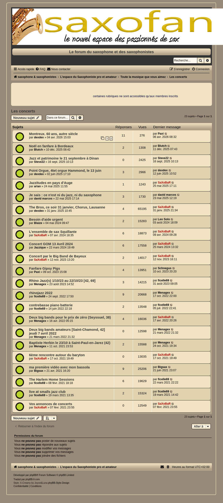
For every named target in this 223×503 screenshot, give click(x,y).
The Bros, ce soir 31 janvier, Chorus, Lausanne (67, 207)
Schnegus (165, 268)
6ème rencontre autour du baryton (57, 355)
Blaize (38, 223)
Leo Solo (164, 219)
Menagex (40, 284)
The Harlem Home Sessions (51, 379)
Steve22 (39, 162)
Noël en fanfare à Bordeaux (51, 146)
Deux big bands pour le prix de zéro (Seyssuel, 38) (70, 317)
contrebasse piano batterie (51, 305)
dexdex (39, 137)
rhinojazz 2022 (40, 293)
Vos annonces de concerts (50, 404)
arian (37, 186)
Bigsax (38, 370)
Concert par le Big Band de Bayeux (57, 256)
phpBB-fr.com (32, 479)
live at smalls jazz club (47, 392)
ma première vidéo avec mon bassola (59, 367)
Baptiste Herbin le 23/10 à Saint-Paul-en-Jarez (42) (69, 343)
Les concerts (23, 111)
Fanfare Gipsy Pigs (44, 268)
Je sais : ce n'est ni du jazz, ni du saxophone (65, 195)
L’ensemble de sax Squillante (53, 232)
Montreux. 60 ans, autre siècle (53, 134)
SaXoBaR (164, 182)
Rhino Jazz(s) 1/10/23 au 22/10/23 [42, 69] (62, 281)
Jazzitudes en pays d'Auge (50, 183)
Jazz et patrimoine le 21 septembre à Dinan (64, 158)
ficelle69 (163, 280)
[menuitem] (40, 69)
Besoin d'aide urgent (46, 219)
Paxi (161, 133)
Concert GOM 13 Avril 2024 (51, 244)
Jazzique (40, 247)
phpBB (33, 475)
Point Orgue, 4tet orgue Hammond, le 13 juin (65, 170)
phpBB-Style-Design (58, 483)
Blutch (38, 149)
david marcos (43, 198)
